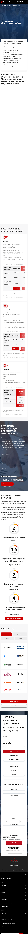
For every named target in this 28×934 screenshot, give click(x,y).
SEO (2, 874)
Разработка (3, 889)
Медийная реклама (5, 881)
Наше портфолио (14, 705)
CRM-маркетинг (4, 906)
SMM (2, 896)
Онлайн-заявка (14, 865)
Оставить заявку (7, 483)
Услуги (20, 638)
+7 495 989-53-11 (21, 1)
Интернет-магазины (19, 634)
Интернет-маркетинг (6, 878)
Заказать (16, 288)
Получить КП (14, 843)
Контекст (3, 892)
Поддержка (3, 885)
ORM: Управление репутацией (8, 903)
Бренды (7, 638)
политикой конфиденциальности (16, 480)
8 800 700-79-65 (14, 860)
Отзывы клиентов (14, 701)
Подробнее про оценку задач (14, 618)
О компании (4, 913)
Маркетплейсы (4, 899)
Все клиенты (6, 634)
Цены (2, 910)
